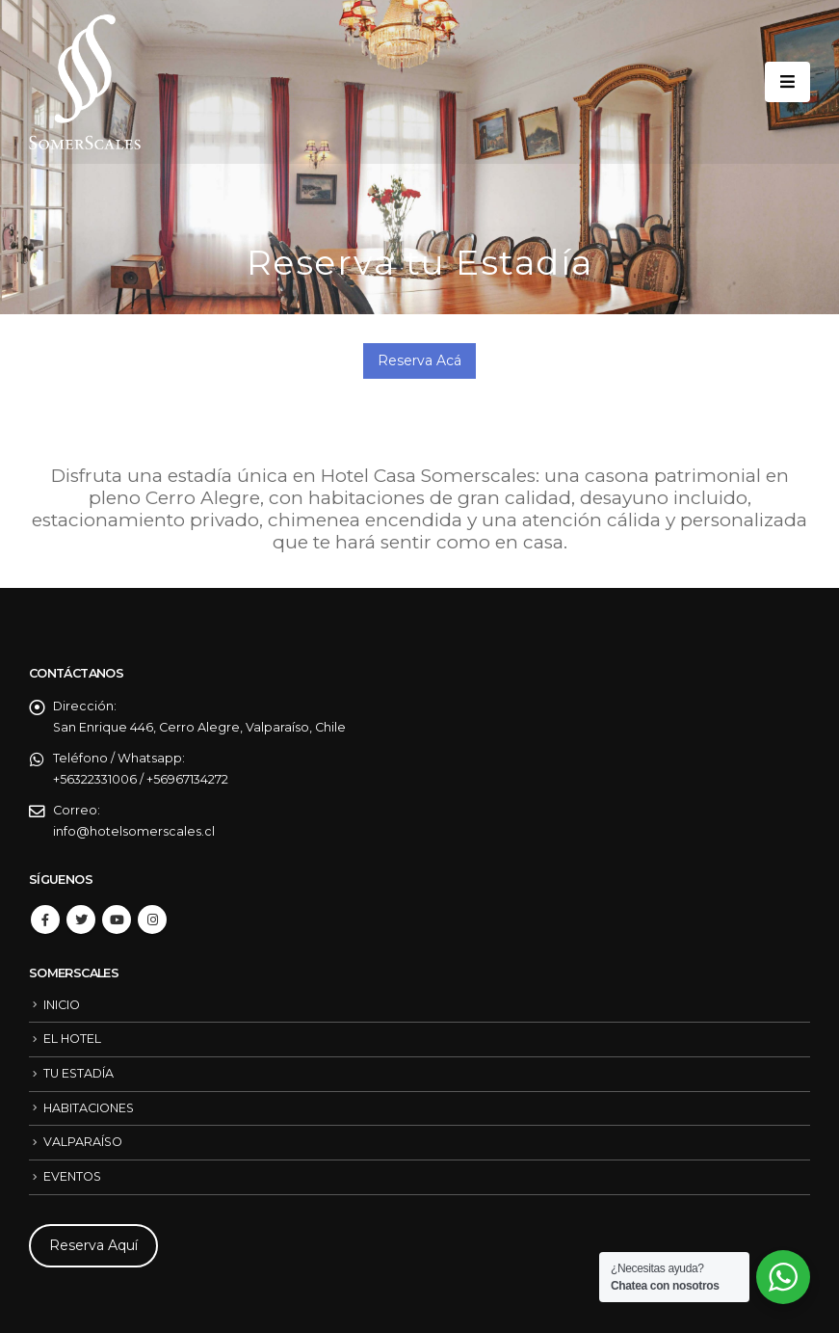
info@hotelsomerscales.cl (134, 831)
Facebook (45, 919)
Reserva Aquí (93, 1245)
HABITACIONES (88, 1108)
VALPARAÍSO (82, 1141)
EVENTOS (72, 1176)
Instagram (152, 919)
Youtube (116, 919)
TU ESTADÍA (78, 1073)
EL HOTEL (72, 1038)
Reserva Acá (419, 360)
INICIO (61, 1005)
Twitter (80, 919)
